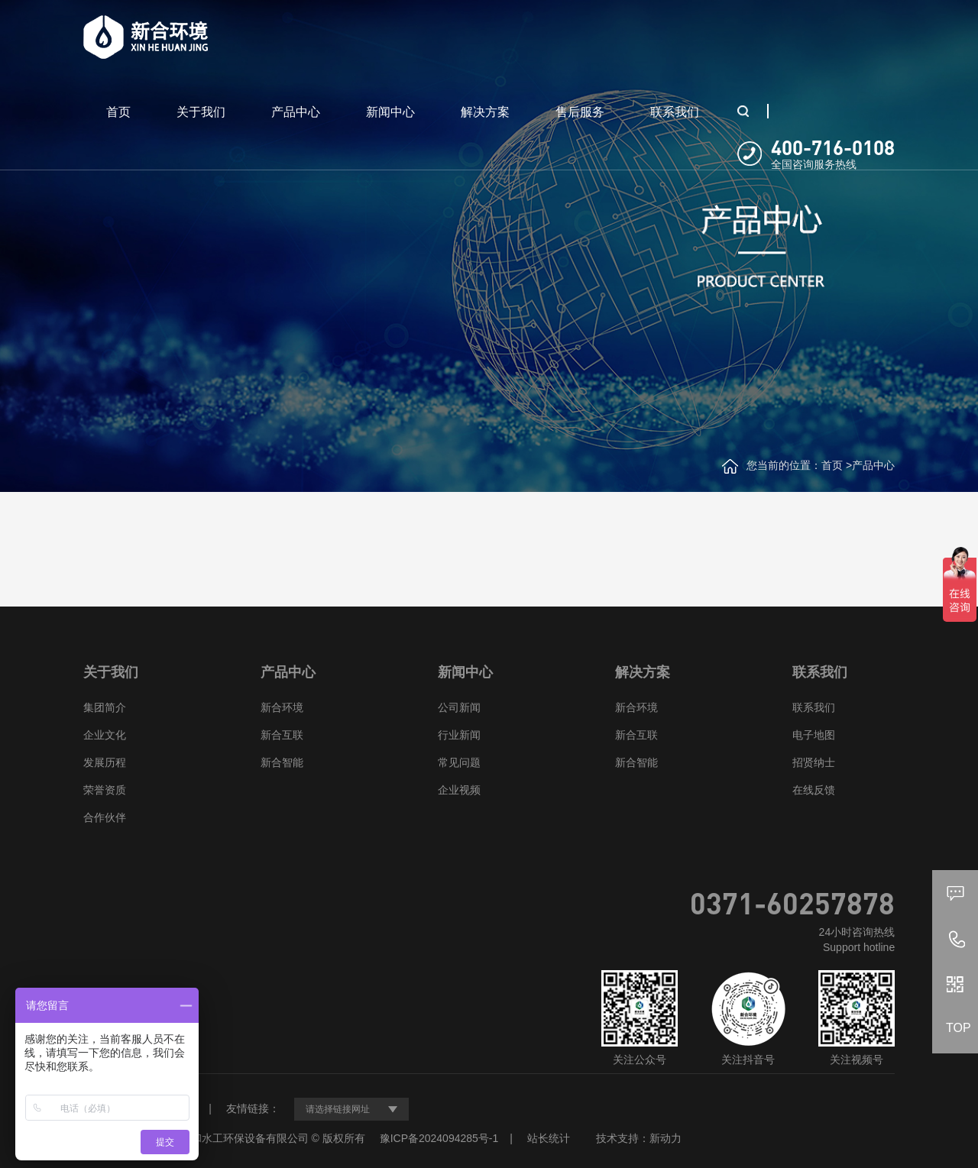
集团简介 (104, 707)
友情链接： (253, 1108)
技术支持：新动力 (639, 1138)
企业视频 (459, 790)
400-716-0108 (833, 147)
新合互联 (282, 735)
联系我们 (674, 111)
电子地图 (813, 735)
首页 (118, 111)
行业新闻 (459, 735)
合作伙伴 (104, 817)
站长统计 (548, 1138)
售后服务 (579, 111)
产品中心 (295, 111)
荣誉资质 (104, 790)
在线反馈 (813, 790)
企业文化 (104, 735)
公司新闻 (459, 707)
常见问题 (459, 762)
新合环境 (282, 707)
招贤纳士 (813, 762)
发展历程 (104, 762)
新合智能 (282, 762)
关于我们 (200, 111)
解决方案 (485, 111)
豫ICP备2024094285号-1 (439, 1138)
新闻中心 (390, 111)
